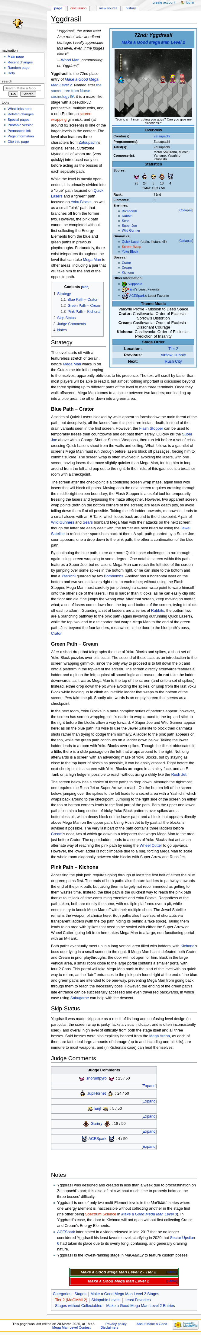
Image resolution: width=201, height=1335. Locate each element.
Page (58, 8)
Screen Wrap (131, 247)
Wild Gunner (131, 230)
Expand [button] (149, 1086)
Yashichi (68, 576)
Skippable (135, 284)
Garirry (96, 1124)
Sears (88, 522)
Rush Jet (178, 774)
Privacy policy (116, 1324)
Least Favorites (138, 1300)
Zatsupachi (162, 136)
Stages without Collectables (78, 1306)
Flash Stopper (151, 428)
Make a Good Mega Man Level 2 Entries (140, 1306)
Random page (18, 67)
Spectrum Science (100, 1214)
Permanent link (19, 131)
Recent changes (20, 62)
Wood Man (70, 60)
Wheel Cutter (151, 845)
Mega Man (92, 260)
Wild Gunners (62, 522)
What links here (19, 109)
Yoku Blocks (81, 202)
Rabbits (157, 610)
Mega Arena (159, 1036)
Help (11, 73)
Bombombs (113, 576)
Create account (164, 2)
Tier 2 (173, 348)
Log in (190, 2)
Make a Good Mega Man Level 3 (149, 1214)
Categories (62, 1294)
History (131, 8)
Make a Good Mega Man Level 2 (153, 42)
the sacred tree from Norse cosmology (76, 91)
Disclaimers (109, 1327)
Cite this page (18, 141)
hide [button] (85, 287)
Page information (21, 136)
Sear (125, 221)
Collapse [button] (185, 210)
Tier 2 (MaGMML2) (71, 1300)
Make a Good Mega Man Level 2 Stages (124, 1294)
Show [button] (171, 1272)
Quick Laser (131, 241)
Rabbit (126, 216)
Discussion (78, 8)
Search (7, 81)
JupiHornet (96, 1093)
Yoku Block (130, 251)
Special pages (18, 119)
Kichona (128, 272)
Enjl (132, 289)
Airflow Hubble (173, 355)
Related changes (21, 114)
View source (108, 8)
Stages (80, 1294)
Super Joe (129, 225)
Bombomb (129, 211)
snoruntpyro (96, 1078)
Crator (126, 263)
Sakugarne (79, 998)
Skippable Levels (105, 1300)
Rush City (173, 361)
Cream (127, 267)
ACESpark (136, 295)
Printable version (20, 125)
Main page (16, 56)
